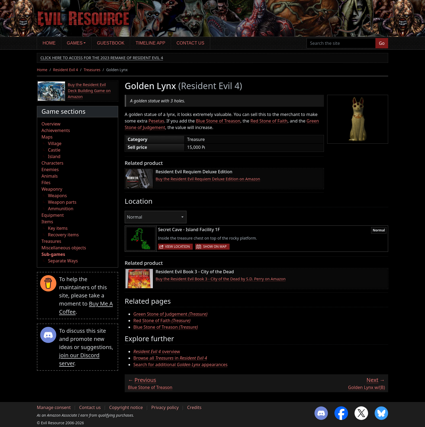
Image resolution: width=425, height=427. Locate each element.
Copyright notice (126, 407)
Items (47, 222)
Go (382, 43)
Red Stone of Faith (269, 121)
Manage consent (54, 407)
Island (54, 156)
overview (156, 351)
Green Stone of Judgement (170, 314)
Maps (47, 137)
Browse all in (170, 358)
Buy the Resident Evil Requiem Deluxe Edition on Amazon (208, 178)
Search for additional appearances (180, 365)
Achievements (55, 130)
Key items (57, 228)
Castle (54, 150)
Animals (49, 176)
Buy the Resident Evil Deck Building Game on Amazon (89, 90)
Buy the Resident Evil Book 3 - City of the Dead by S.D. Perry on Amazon (221, 278)
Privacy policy (165, 407)
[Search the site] (341, 43)
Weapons (57, 196)
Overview (50, 124)
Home (49, 43)
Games (75, 43)
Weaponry (51, 189)
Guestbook (110, 43)
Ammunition (60, 209)
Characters (52, 163)
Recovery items (63, 235)
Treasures (92, 69)
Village (55, 143)
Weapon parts (62, 202)
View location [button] (177, 246)
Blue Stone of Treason (218, 121)
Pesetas (156, 121)
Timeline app (150, 43)
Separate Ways (63, 261)
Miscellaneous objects (63, 248)
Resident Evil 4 (65, 69)
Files (45, 183)
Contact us (190, 43)
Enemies (50, 169)
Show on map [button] (214, 246)
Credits (194, 407)
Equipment (52, 215)
